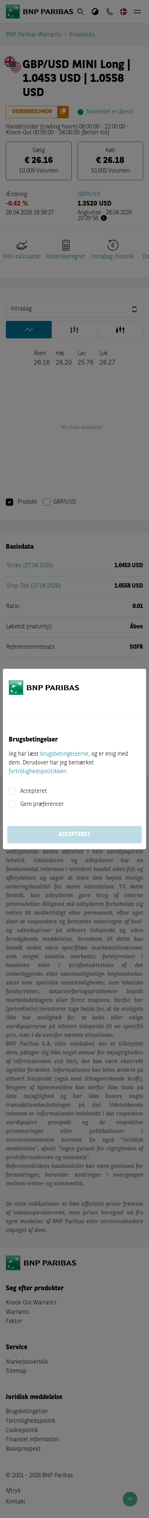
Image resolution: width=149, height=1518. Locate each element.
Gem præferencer (42, 804)
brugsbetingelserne (64, 754)
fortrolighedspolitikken (37, 772)
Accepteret (33, 791)
